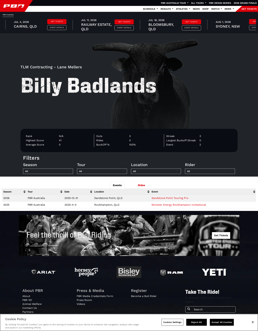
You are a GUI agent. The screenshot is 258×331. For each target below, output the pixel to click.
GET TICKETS (249, 9)
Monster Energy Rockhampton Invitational (179, 204)
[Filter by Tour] (102, 171)
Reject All (196, 322)
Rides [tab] (141, 185)
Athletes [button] (182, 9)
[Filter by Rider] (210, 171)
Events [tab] (117, 185)
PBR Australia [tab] (8, 15)
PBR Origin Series (220, 3)
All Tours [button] (197, 3)
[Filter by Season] (48, 171)
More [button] (228, 9)
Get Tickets (57, 21)
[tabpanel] (129, 25)
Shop (205, 9)
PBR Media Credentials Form (95, 296)
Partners (27, 311)
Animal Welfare (32, 304)
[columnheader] (14, 192)
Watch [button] (215, 9)
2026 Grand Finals (245, 3)
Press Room (84, 300)
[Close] (252, 322)
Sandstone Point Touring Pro (170, 198)
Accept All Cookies (222, 322)
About (26, 296)
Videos (81, 304)
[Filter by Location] (156, 171)
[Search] (213, 309)
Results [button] (166, 9)
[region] (129, 322)
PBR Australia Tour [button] (174, 3)
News (196, 9)
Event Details (57, 27)
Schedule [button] (149, 9)
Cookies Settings (172, 322)
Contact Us (29, 307)
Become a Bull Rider (144, 296)
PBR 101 (27, 300)
